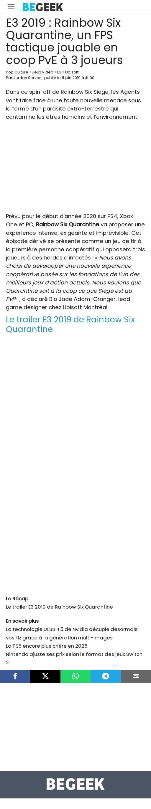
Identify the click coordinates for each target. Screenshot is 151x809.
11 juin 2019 (71, 77)
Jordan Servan (27, 77)
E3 (59, 72)
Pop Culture (17, 72)
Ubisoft (71, 72)
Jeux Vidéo (42, 72)
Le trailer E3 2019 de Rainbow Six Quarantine (59, 606)
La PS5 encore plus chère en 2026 (47, 645)
